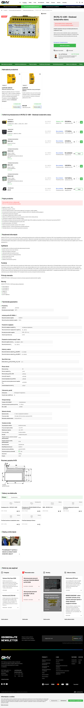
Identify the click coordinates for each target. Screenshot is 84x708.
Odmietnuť (63, 700)
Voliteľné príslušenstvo (20, 64)
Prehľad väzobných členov (28, 520)
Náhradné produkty (65, 45)
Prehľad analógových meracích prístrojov (71, 508)
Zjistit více (10, 125)
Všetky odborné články (69, 619)
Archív (43, 678)
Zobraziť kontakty (5, 679)
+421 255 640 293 (17, 670)
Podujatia (6, 572)
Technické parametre (58, 64)
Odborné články (71, 572)
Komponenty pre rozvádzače (52, 7)
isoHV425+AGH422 (7, 88)
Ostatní (80, 657)
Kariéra (58, 2)
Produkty (25, 2)
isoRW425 (25, 88)
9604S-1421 (10, 176)
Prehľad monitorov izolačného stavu (10, 520)
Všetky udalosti (4, 619)
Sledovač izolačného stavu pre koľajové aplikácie (31, 90)
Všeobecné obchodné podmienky (60, 673)
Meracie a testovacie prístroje (10, 7)
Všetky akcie (25, 619)
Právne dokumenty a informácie (62, 670)
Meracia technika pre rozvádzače (73, 7)
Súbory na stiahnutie (71, 64)
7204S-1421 (10, 151)
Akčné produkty (45, 674)
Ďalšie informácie (4, 704)
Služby (30, 2)
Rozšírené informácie (44, 64)
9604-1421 (10, 165)
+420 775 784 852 (75, 54)
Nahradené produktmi (6, 64)
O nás (35, 2)
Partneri (53, 2)
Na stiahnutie (41, 2)
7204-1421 (10, 141)
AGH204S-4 (10, 121)
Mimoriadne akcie (29, 572)
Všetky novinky (46, 619)
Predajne (73, 663)
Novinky (48, 572)
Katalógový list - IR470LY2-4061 (9, 507)
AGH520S (10, 131)
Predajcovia (74, 661)
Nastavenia (54, 700)
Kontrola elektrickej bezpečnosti (31, 7)
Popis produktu (33, 64)
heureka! (76, 684)
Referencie (58, 668)
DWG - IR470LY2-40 (47, 507)
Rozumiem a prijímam (76, 700)
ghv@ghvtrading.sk (18, 672)
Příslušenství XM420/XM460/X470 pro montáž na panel (31, 508)
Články (47, 2)
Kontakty (65, 2)
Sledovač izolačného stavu (8, 89)
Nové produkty (45, 676)
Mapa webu (79, 662)
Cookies (80, 659)
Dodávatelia (74, 659)
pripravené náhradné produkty (67, 25)
